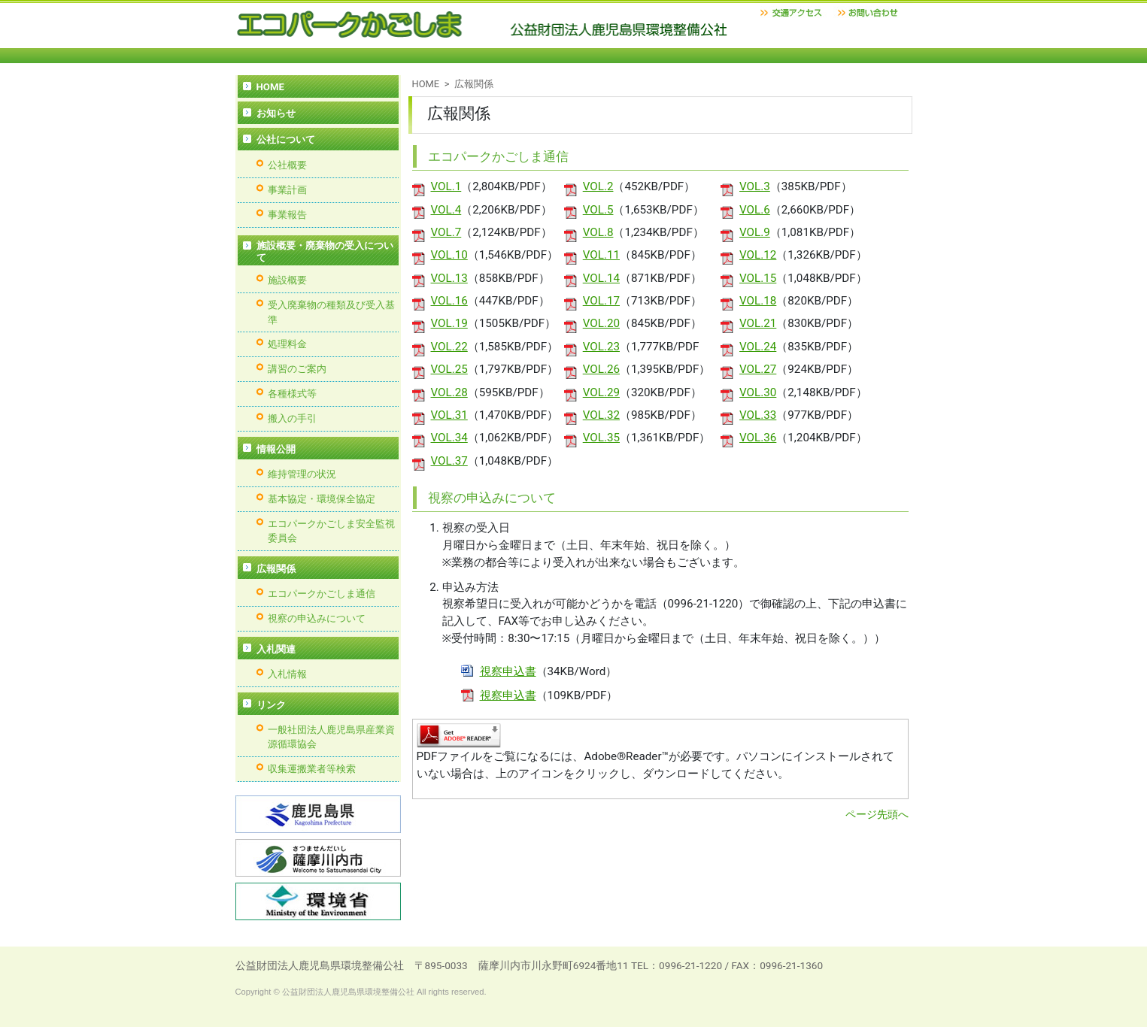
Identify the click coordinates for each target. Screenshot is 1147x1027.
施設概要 (287, 280)
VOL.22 (449, 346)
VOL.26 (601, 369)
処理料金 (287, 344)
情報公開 (276, 449)
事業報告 (287, 214)
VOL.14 (601, 278)
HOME (426, 83)
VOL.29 (601, 392)
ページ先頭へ (877, 814)
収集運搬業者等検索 (312, 768)
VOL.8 (598, 232)
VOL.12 (757, 255)
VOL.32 (601, 415)
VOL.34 (449, 437)
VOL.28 (449, 392)
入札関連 (276, 649)
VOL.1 (446, 186)
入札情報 (287, 674)
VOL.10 (449, 255)
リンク (271, 704)
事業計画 (287, 189)
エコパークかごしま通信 (321, 593)
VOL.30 (757, 392)
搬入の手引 (292, 418)
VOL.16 (449, 300)
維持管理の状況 (302, 474)
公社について (285, 139)
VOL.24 (757, 346)
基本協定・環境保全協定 (321, 498)
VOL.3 (754, 186)
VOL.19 (449, 323)
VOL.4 (446, 210)
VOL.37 (449, 461)
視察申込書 (508, 671)
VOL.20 (601, 323)
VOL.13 (449, 278)
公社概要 (287, 165)
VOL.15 (757, 278)
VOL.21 (757, 323)
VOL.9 (754, 232)
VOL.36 (757, 437)
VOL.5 (598, 210)
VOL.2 (598, 186)
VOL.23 (601, 346)
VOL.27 (757, 369)
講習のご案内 (297, 368)
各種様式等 (292, 393)
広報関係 (276, 568)
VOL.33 (757, 415)
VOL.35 (601, 437)
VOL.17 (601, 300)
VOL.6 (754, 210)
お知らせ (276, 113)
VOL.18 (757, 300)
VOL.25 (449, 369)
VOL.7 (446, 232)
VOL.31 (449, 415)
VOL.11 (601, 255)
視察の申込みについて (317, 618)
